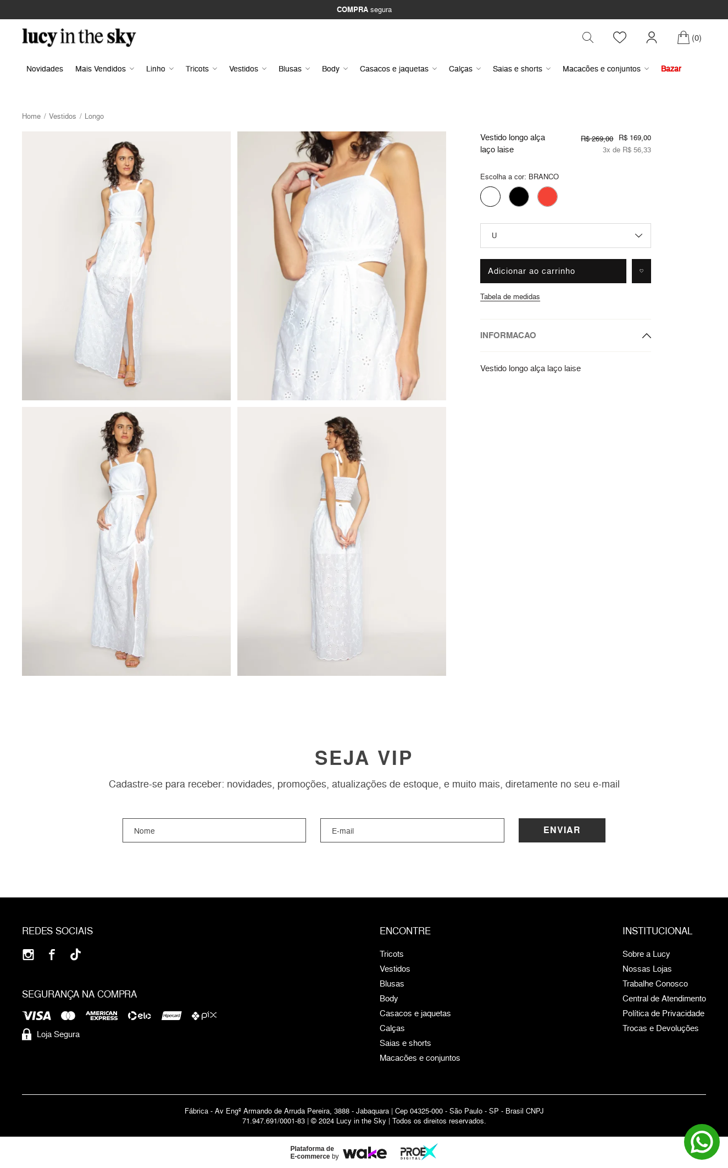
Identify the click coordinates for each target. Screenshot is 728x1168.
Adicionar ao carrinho (531, 271)
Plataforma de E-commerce (312, 1153)
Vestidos (247, 69)
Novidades (44, 69)
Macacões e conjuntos (606, 69)
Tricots (201, 69)
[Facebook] (52, 955)
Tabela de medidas (510, 297)
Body (335, 69)
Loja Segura (51, 1035)
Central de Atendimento (664, 999)
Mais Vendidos (104, 69)
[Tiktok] (75, 955)
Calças (465, 69)
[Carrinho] (689, 38)
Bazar (671, 69)
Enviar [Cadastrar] (562, 831)
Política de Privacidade (663, 1014)
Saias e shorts (522, 69)
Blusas (294, 69)
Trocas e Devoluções (661, 1029)
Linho (160, 69)
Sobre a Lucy (646, 955)
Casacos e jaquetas (398, 69)
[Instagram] (28, 955)
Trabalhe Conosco (655, 984)
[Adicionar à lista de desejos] (641, 272)
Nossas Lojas (647, 970)
